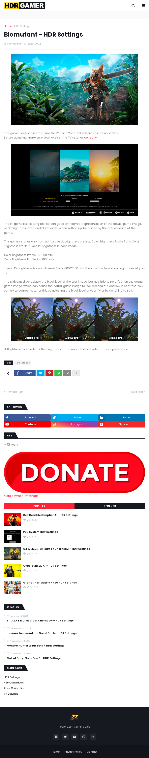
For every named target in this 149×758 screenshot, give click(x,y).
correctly (90, 138)
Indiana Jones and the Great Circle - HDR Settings (41, 633)
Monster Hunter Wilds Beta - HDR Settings (35, 645)
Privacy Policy (73, 752)
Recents (110, 506)
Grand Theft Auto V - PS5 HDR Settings (50, 582)
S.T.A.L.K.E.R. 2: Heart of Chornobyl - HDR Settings (56, 549)
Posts (12, 445)
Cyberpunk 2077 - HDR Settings (45, 566)
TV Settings (11, 694)
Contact (92, 752)
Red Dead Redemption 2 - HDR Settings (50, 515)
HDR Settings (22, 26)
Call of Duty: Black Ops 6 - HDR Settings (34, 658)
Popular (39, 506)
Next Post (137, 392)
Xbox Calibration (14, 688)
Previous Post (14, 392)
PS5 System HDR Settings (40, 532)
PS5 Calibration (14, 682)
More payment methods (21, 496)
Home (8, 26)
